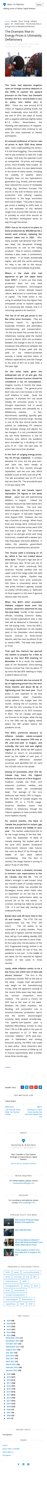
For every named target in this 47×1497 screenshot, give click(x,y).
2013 (9, 1424)
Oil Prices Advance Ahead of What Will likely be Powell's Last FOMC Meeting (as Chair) (28, 1271)
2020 (9, 1403)
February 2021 (13, 1396)
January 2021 (12, 1399)
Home (8, 21)
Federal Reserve (12, 1310)
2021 (9, 1364)
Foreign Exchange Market (15, 1324)
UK (12, 24)
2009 (9, 1436)
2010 (9, 1433)
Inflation (34, 21)
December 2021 (13, 1367)
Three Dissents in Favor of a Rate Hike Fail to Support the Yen (28, 1281)
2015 (9, 1418)
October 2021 (13, 1373)
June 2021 (11, 1384)
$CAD (8, 1319)
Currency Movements (32, 1301)
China (21, 21)
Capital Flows (11, 1333)
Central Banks (20, 1319)
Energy (27, 21)
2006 (9, 1444)
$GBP (25, 1310)
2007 (9, 1441)
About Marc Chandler (11, 1478)
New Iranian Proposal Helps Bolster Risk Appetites (28, 1250)
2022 (9, 1361)
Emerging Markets (13, 1315)
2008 (9, 1438)
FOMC (23, 1333)
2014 (9, 1421)
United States (20, 24)
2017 (9, 1412)
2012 (9, 1427)
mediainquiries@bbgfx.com (23, 1212)
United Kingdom (12, 1328)
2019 (9, 1406)
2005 (9, 1447)
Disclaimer (7, 1484)
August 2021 (12, 1379)
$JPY (35, 1306)
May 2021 (11, 1387)
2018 (9, 1409)
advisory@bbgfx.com (26, 1232)
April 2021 (11, 1390)
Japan (8, 24)
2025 (9, 1352)
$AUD (36, 1315)
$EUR (8, 1306)
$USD (8, 1301)
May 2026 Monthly (24, 1259)
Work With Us (8, 1481)
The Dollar (18, 1306)
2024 (9, 1355)
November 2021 (14, 1370)
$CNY (31, 1333)
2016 (9, 1415)
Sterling (27, 1315)
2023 (9, 1358)
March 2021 (12, 1393)
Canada (15, 21)
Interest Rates (28, 1328)
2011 (9, 1430)
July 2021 (11, 1382)
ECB (28, 1306)
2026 (9, 1349)
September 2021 (14, 1376)
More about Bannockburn (23, 1193)
